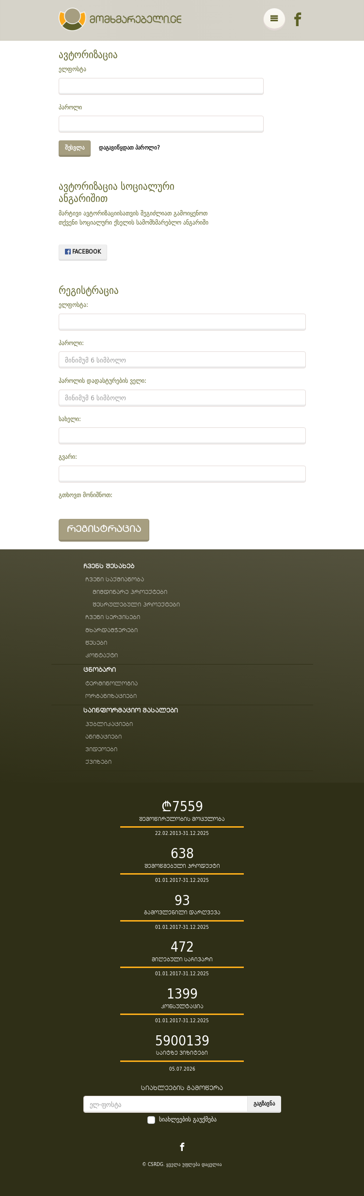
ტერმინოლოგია (111, 683)
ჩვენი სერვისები (112, 617)
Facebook (83, 251)
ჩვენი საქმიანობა (114, 579)
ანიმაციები (103, 737)
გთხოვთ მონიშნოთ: (85, 495)
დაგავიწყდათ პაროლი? (129, 147)
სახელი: (70, 419)
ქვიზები (98, 762)
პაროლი (70, 107)
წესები (96, 643)
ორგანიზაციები (111, 696)
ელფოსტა (72, 69)
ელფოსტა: (73, 305)
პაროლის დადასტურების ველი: (102, 381)
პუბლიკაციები (109, 724)
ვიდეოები (101, 749)
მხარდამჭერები (111, 630)
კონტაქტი (101, 655)
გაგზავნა (264, 1103)
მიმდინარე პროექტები (130, 592)
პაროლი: (71, 343)
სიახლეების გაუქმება (188, 1119)
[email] (165, 1104)
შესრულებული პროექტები (136, 605)
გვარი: (68, 457)
